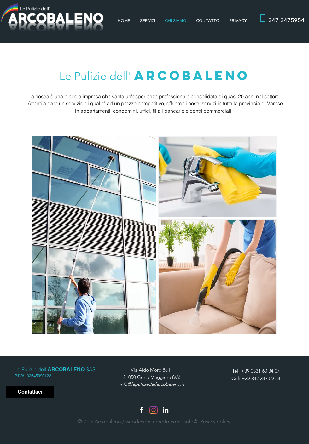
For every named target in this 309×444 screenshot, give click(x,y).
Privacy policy (215, 421)
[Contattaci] (30, 392)
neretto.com (167, 421)
